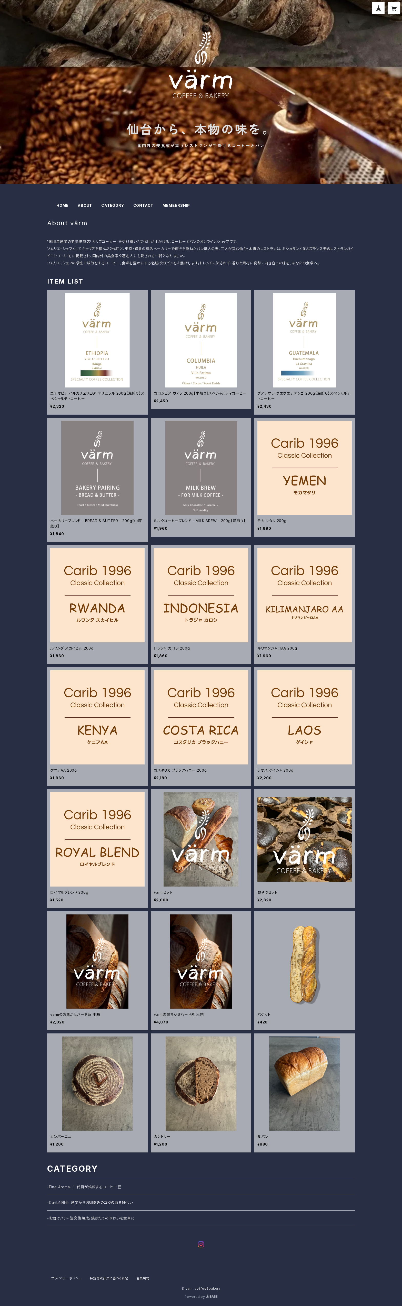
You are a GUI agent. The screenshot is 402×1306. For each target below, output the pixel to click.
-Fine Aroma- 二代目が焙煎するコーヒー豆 (84, 1187)
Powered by (201, 1297)
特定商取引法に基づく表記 (109, 1278)
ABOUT (85, 205)
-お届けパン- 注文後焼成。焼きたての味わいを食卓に (91, 1218)
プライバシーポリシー (66, 1278)
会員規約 (142, 1278)
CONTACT (143, 205)
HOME (62, 205)
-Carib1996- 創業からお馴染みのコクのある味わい (90, 1202)
